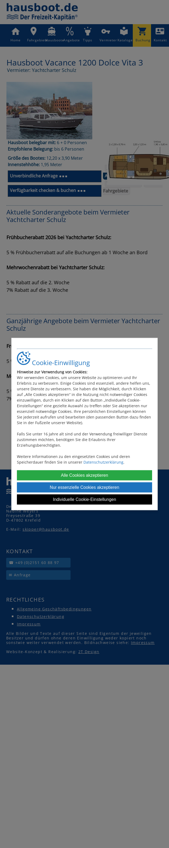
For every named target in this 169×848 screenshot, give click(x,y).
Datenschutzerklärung (103, 462)
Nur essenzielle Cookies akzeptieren (84, 487)
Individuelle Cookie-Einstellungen (84, 499)
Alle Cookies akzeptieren (84, 475)
